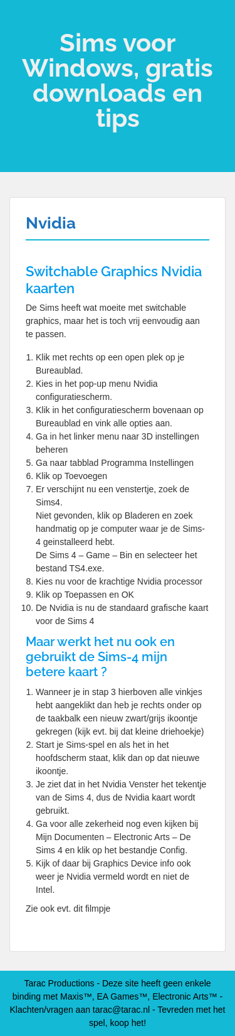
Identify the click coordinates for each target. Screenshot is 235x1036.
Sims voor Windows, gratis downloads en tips (117, 80)
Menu (22, 21)
